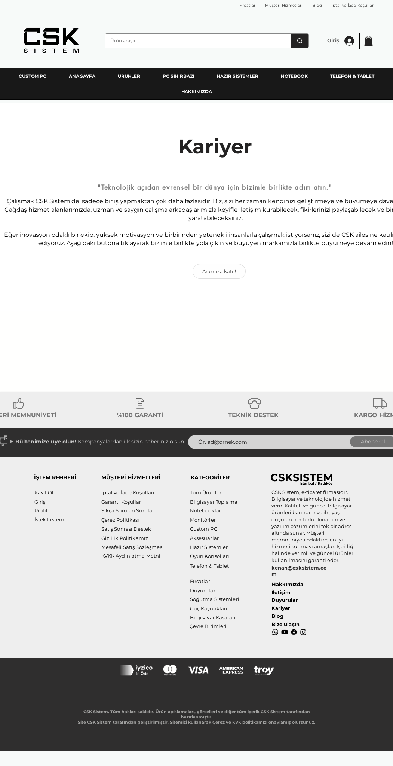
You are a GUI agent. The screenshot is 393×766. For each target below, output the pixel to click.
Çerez (218, 722)
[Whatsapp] (275, 632)
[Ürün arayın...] (192, 41)
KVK (236, 722)
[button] (368, 41)
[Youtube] (284, 632)
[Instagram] (303, 632)
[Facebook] (294, 632)
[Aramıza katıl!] (219, 271)
